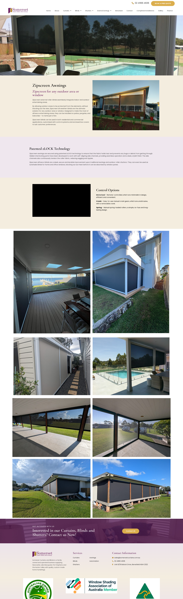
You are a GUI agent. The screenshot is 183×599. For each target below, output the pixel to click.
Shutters (89, 10)
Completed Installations (145, 11)
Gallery (160, 11)
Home (48, 11)
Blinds (78, 10)
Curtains (67, 10)
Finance (170, 11)
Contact (130, 11)
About (57, 11)
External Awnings (104, 10)
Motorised (119, 11)
